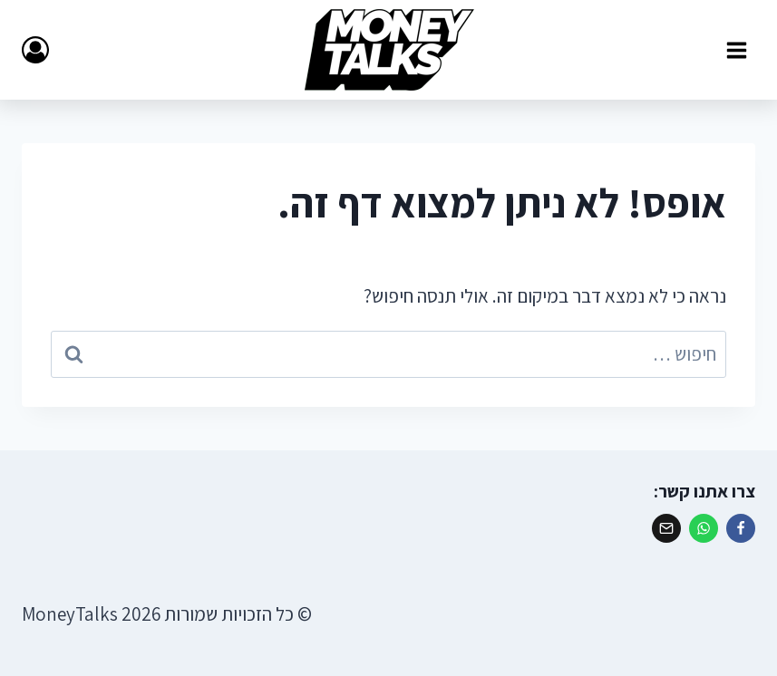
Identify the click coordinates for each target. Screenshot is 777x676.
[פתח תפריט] (736, 50)
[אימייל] (666, 528)
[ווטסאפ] (703, 528)
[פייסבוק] (740, 528)
